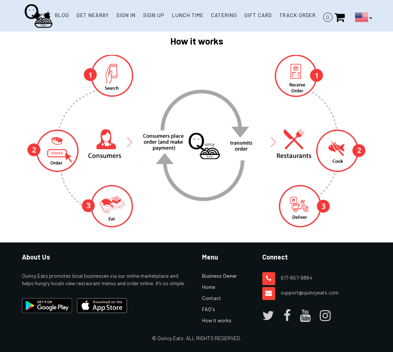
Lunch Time (188, 15)
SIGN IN (126, 15)
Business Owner (219, 276)
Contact (211, 298)
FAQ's (208, 309)
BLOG (62, 15)
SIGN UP (154, 15)
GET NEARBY (93, 15)
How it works (216, 320)
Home (208, 287)
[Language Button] (364, 17)
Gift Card (258, 15)
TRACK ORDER (297, 15)
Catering (224, 15)
